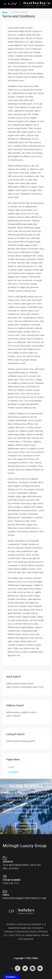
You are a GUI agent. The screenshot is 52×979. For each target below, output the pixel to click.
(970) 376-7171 (11, 883)
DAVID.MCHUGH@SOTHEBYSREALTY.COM (24, 898)
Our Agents (13, 772)
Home (11, 767)
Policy (35, 958)
